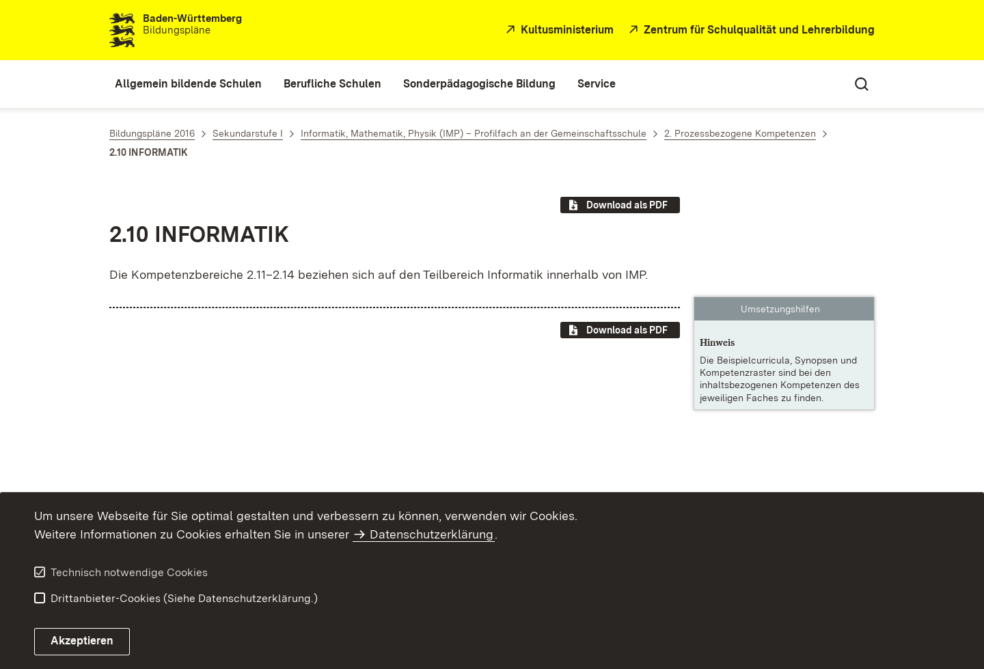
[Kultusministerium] (558, 30)
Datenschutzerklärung (431, 534)
